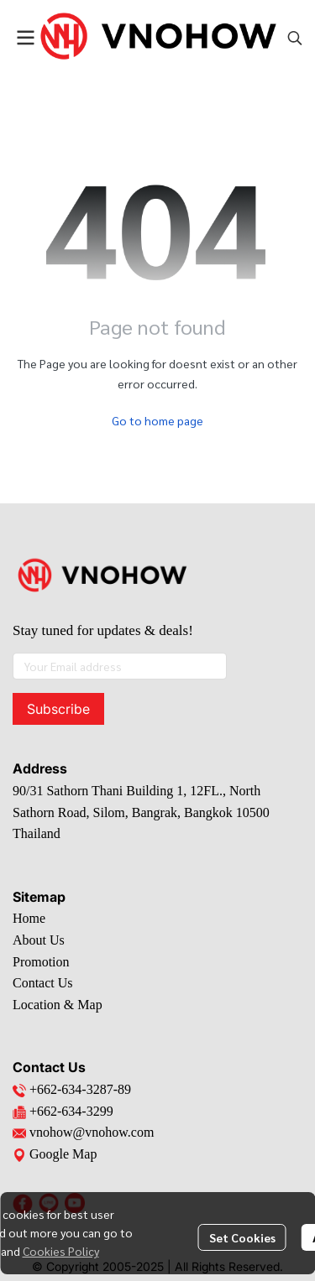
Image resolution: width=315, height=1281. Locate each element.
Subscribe (58, 708)
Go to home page (157, 420)
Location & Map (57, 1004)
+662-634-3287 (71, 1089)
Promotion (41, 962)
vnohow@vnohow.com (91, 1132)
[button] (295, 37)
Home (29, 918)
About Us (39, 940)
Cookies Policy (61, 1250)
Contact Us (43, 983)
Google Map (55, 1154)
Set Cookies (242, 1237)
